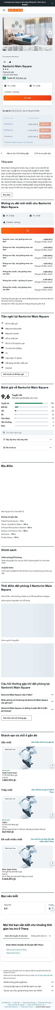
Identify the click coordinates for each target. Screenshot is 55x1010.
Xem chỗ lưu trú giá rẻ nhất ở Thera (43, 752)
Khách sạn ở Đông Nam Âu (36, 966)
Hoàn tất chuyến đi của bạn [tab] (16, 897)
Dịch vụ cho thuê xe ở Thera (16, 911)
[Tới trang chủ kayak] (15, 10)
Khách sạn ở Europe (29, 964)
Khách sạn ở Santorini (11, 968)
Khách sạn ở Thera (13, 914)
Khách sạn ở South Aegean (16, 966)
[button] (52, 3)
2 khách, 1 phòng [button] (12, 92)
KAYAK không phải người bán (29, 943)
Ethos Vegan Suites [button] (9, 830)
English (25, 4)
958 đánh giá (21, 78)
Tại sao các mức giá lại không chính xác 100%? (29, 951)
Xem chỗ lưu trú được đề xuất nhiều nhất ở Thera (42, 801)
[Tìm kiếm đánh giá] (29, 432)
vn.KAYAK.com (6, 964)
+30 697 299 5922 (10, 75)
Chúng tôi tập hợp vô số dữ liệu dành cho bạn (29, 947)
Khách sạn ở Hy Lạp (44, 964)
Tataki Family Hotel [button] (9, 734)
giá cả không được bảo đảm (44, 936)
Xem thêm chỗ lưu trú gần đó (42, 703)
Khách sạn (16, 964)
